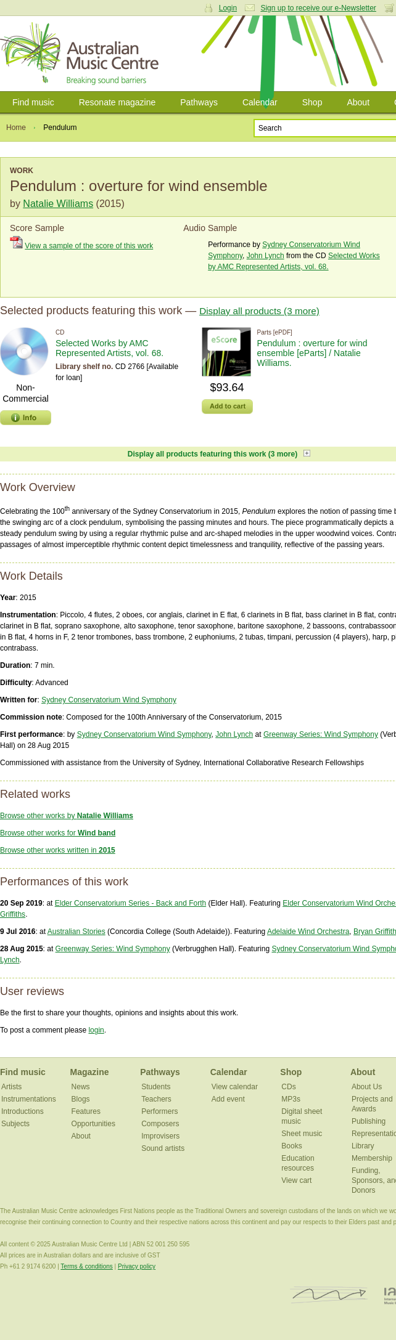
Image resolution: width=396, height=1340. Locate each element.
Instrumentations (28, 1099)
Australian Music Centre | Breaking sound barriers (81, 53)
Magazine (89, 1072)
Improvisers (160, 1136)
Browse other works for (57, 833)
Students (155, 1086)
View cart (296, 1180)
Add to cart (227, 406)
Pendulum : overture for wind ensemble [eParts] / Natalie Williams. (312, 353)
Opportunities (93, 1123)
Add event (228, 1099)
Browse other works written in (57, 850)
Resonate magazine (117, 102)
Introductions (22, 1111)
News (81, 1086)
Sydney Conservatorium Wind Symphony (108, 700)
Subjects (15, 1123)
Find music (33, 102)
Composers (160, 1123)
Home (16, 127)
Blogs (81, 1099)
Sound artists (162, 1148)
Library (363, 1146)
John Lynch (265, 255)
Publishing (369, 1121)
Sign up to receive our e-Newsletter (318, 8)
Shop (312, 102)
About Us (367, 1086)
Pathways (199, 102)
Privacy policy (136, 1266)
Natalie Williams (58, 203)
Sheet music (301, 1133)
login (96, 1030)
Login (228, 8)
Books (291, 1146)
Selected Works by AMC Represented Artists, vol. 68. (109, 348)
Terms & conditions (86, 1266)
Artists (11, 1086)
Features (86, 1111)
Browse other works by (66, 815)
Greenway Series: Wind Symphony (320, 734)
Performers (159, 1111)
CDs (288, 1086)
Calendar (260, 102)
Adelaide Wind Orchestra (308, 931)
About (358, 102)
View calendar (235, 1086)
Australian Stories (76, 931)
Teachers (156, 1099)
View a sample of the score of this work (89, 246)
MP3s (290, 1099)
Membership (372, 1158)
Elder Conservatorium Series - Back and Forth (130, 903)
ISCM (329, 1295)
